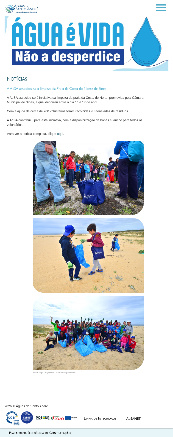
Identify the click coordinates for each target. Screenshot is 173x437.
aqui (60, 134)
